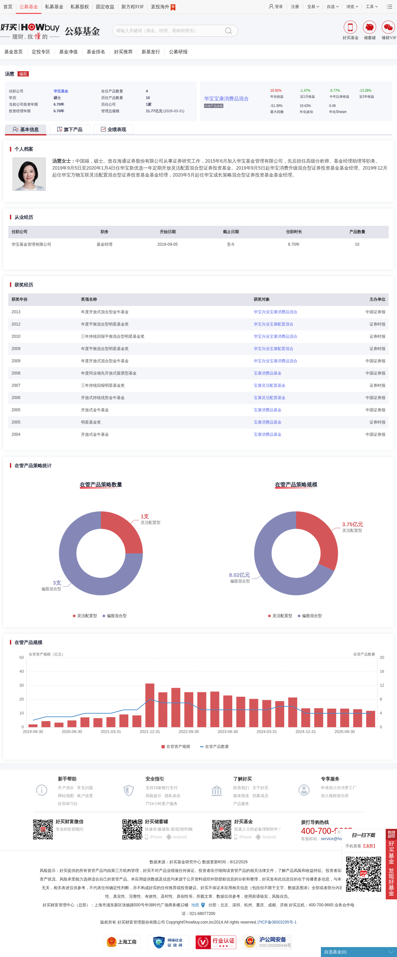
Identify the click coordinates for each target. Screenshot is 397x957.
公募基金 (29, 6)
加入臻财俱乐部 (335, 795)
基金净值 (68, 51)
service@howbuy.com (340, 838)
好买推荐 (123, 51)
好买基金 (243, 821)
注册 (295, 6)
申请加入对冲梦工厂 (339, 787)
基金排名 (96, 51)
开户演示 (66, 787)
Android (179, 837)
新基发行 (151, 51)
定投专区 (41, 51)
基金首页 (13, 51)
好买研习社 (68, 803)
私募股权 (79, 6)
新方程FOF (132, 6)
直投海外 (163, 7)
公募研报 (178, 51)
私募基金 (54, 6)
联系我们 (241, 787)
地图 (195, 905)
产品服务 (241, 803)
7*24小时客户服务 (162, 803)
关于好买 (260, 787)
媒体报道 (241, 795)
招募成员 (260, 795)
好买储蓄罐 (156, 821)
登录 (279, 6)
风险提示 (153, 795)
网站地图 (66, 795)
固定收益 (105, 6)
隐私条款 (173, 795)
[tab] (27, 130)
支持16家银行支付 (162, 787)
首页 (8, 6)
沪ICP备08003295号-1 (277, 922)
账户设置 (85, 795)
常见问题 (85, 787)
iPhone (156, 837)
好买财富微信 (69, 821)
